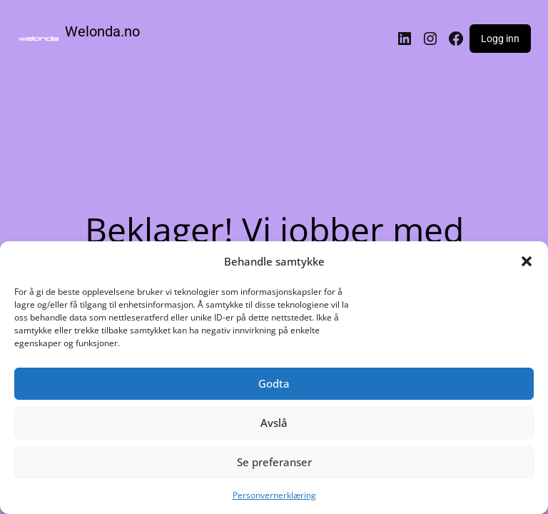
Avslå (274, 422)
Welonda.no (102, 31)
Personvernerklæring (274, 495)
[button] (526, 261)
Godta (274, 383)
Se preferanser (274, 462)
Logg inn (500, 38)
